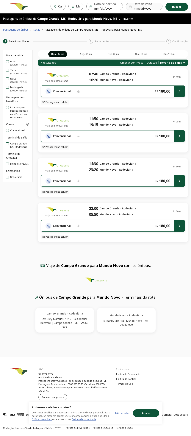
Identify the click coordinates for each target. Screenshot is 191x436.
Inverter (126, 19)
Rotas (36, 29)
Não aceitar (122, 413)
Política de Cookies (126, 379)
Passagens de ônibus (16, 29)
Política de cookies (42, 419)
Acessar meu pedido (53, 397)
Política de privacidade (84, 419)
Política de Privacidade (128, 374)
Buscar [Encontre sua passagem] (176, 7)
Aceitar (146, 413)
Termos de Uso (124, 383)
